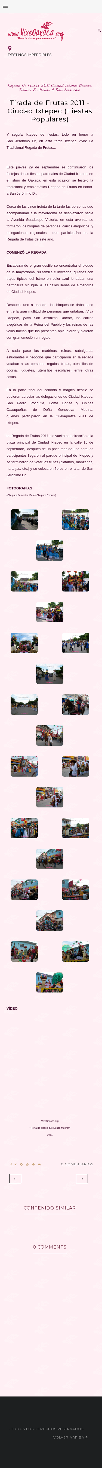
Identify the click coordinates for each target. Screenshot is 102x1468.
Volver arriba (70, 1437)
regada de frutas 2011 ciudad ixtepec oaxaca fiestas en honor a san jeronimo (50, 87)
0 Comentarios (77, 1164)
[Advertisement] (51, 1362)
